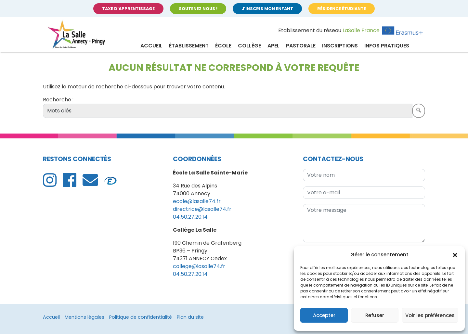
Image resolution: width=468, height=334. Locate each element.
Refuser (374, 315)
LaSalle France (361, 30)
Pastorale (301, 45)
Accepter (324, 315)
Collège (249, 45)
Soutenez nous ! (198, 8)
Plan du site (190, 317)
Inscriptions (340, 45)
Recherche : (58, 99)
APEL (273, 45)
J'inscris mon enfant (267, 8)
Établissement (189, 45)
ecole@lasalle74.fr (197, 201)
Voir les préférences (430, 315)
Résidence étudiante (341, 8)
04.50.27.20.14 (190, 217)
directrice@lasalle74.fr (202, 209)
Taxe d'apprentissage (128, 8)
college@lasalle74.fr (199, 266)
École (223, 45)
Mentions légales (84, 317)
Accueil (151, 45)
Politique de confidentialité (140, 317)
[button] (455, 254)
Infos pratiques (386, 45)
